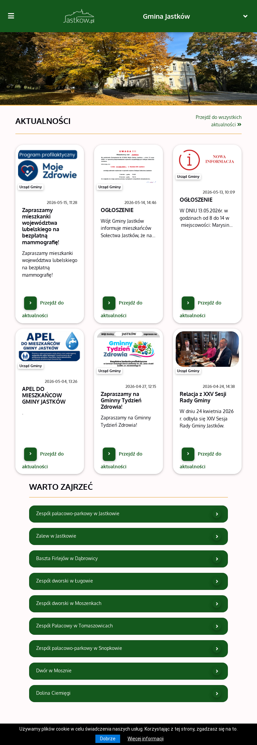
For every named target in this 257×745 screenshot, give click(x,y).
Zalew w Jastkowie (128, 536)
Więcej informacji (145, 739)
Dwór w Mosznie (128, 671)
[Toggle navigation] (245, 16)
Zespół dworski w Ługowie (128, 581)
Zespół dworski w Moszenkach (128, 604)
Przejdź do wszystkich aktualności (219, 120)
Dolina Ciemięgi (128, 693)
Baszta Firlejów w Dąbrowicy (128, 559)
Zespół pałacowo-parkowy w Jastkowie (128, 514)
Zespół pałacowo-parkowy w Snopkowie (128, 649)
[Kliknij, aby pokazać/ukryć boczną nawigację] (13, 16)
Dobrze (107, 739)
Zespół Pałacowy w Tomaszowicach (128, 626)
